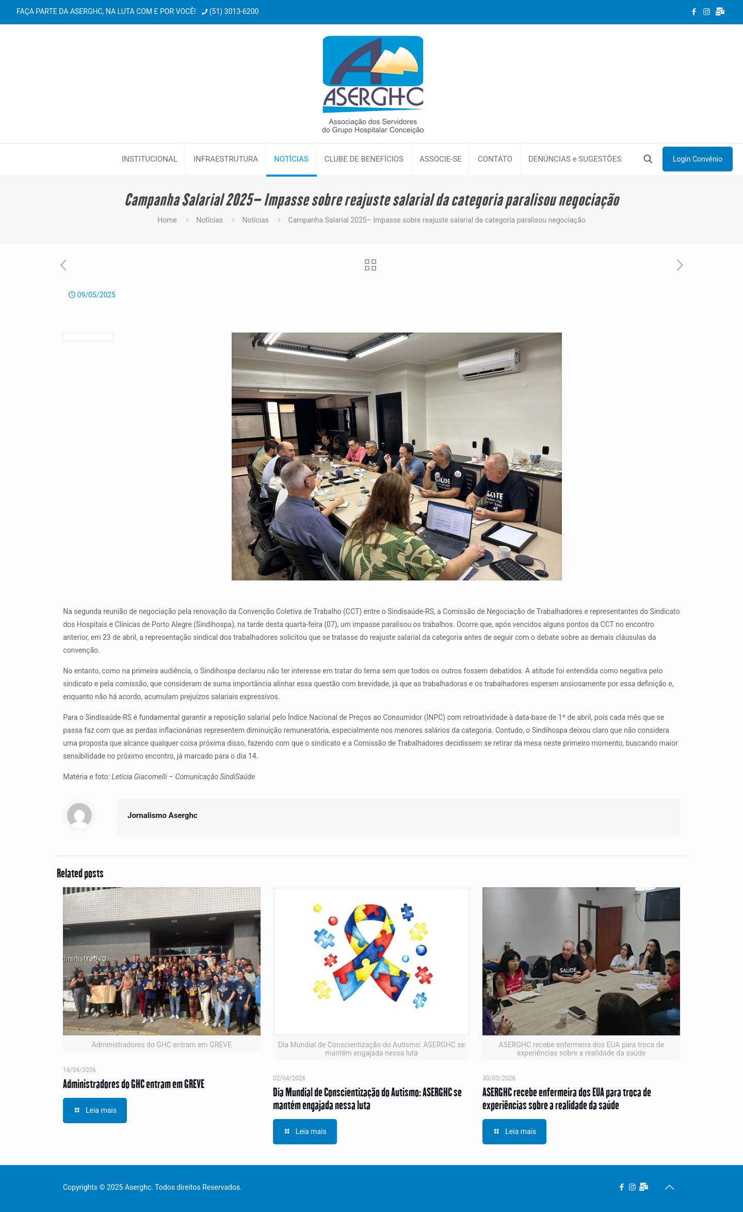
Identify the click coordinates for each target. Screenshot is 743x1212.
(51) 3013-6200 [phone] (234, 11)
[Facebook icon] (694, 12)
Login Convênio (697, 159)
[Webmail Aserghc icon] (720, 12)
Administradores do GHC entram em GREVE (133, 1084)
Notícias (209, 220)
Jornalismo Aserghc (162, 815)
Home (167, 220)
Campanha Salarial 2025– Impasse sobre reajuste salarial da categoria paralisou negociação (437, 220)
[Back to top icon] (669, 1187)
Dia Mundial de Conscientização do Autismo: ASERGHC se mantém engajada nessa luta (367, 1098)
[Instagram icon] (706, 12)
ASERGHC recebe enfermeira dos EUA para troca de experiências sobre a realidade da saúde (566, 1098)
